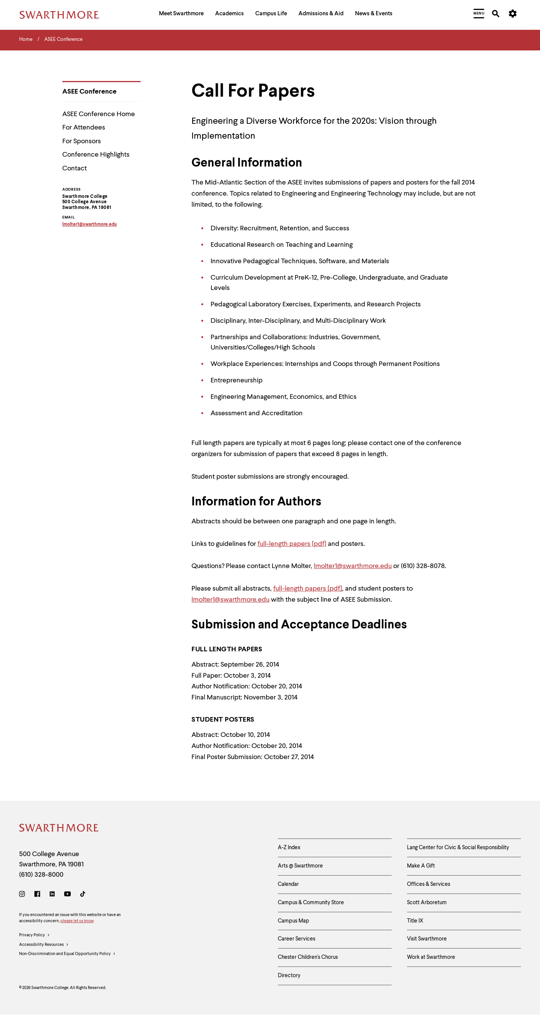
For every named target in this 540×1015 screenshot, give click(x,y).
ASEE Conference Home (98, 114)
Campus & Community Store (311, 902)
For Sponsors (81, 141)
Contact (74, 168)
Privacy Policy (34, 935)
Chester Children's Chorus (308, 957)
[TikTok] (82, 895)
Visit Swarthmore (427, 939)
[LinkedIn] (52, 895)
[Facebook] (37, 895)
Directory (289, 975)
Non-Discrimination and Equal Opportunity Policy (67, 954)
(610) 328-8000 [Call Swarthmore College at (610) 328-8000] (41, 874)
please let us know (76, 921)
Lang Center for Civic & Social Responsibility (458, 847)
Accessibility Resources (44, 945)
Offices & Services (428, 884)
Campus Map (293, 921)
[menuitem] (181, 15)
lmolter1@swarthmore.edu (353, 566)
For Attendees (83, 127)
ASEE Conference (89, 91)
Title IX (415, 921)
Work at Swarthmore (431, 957)
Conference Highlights (96, 154)
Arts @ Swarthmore (300, 866)
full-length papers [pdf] (292, 544)
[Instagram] (23, 895)
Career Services (296, 939)
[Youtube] (67, 895)
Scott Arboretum (427, 902)
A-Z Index (289, 847)
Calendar (288, 884)
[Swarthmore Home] (59, 829)
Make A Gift (421, 866)
